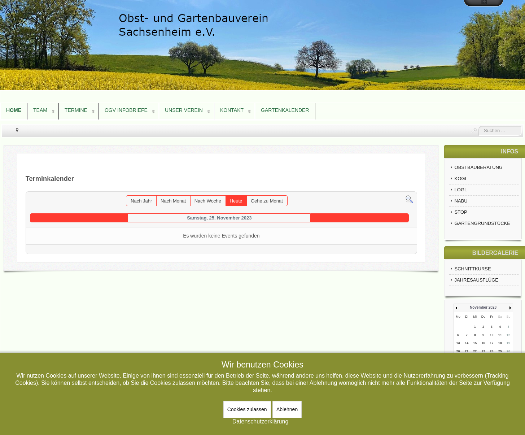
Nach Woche (207, 201)
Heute (236, 201)
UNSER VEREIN (184, 110)
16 (483, 343)
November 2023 (483, 307)
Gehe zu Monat (267, 201)
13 (458, 343)
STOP (461, 212)
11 (500, 335)
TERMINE (76, 110)
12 (508, 335)
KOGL (461, 178)
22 (475, 351)
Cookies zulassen (247, 409)
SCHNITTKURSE (473, 268)
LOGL (461, 189)
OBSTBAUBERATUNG (479, 167)
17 (492, 343)
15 (475, 343)
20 (458, 351)
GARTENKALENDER (285, 110)
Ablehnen (287, 409)
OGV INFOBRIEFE (126, 110)
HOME (13, 110)
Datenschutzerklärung (260, 421)
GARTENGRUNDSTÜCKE (482, 223)
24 (492, 351)
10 (492, 335)
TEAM (40, 110)
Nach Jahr (141, 201)
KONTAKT (232, 110)
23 (483, 351)
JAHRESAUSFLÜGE (476, 280)
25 (500, 351)
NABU (461, 201)
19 (508, 343)
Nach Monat (173, 201)
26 (508, 351)
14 (466, 343)
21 (466, 351)
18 (500, 343)
